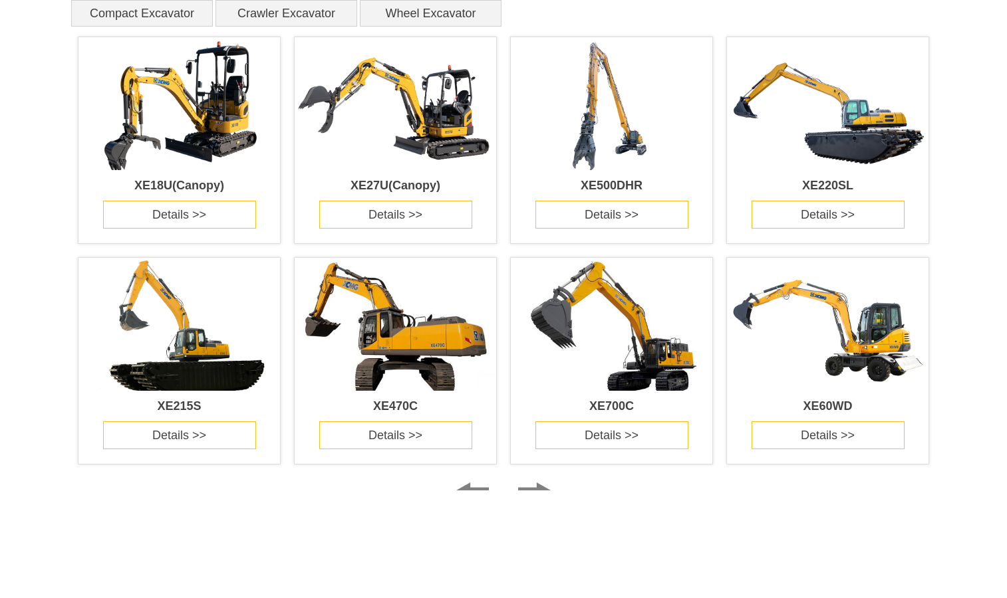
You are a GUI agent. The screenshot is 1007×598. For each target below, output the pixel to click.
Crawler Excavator (286, 13)
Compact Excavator (142, 13)
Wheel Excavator (430, 13)
